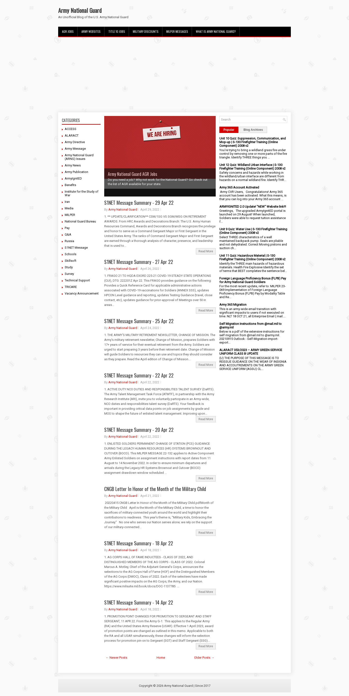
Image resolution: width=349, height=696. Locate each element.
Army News (73, 165)
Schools (70, 254)
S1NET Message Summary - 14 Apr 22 (138, 602)
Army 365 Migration (232, 304)
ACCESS (70, 129)
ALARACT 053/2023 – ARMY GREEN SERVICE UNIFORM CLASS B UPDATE (250, 351)
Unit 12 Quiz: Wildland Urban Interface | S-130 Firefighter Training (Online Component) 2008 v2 (252, 166)
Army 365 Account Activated (239, 187)
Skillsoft (70, 260)
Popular (228, 129)
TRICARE (71, 287)
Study (69, 267)
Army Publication (76, 172)
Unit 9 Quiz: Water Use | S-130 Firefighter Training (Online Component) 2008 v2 (253, 231)
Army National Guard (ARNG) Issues (79, 157)
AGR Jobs (68, 31)
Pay (67, 228)
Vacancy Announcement (82, 293)
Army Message (75, 148)
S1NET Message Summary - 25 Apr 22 (139, 321)
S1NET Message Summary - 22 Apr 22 (139, 375)
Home (161, 657)
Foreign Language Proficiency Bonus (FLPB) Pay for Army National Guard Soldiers (252, 280)
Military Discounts (146, 31)
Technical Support (77, 280)
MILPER (70, 215)
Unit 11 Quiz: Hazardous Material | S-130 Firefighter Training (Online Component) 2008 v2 (252, 257)
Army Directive (75, 142)
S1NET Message (76, 247)
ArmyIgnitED (73, 178)
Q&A (68, 234)
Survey (69, 274)
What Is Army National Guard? (216, 31)
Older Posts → (204, 657)
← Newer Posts (116, 657)
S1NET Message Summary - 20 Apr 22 (139, 429)
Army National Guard (80, 10)
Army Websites (91, 31)
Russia (69, 241)
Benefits (70, 185)
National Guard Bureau (80, 221)
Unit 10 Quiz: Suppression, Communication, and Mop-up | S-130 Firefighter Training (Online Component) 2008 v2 (252, 142)
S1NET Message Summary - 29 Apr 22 (139, 202)
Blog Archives (253, 129)
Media (69, 208)
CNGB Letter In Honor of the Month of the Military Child (155, 488)
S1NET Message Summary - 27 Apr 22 (138, 261)
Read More (205, 251)
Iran (67, 202)
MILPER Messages (177, 31)
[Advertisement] (174, 75)
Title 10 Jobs (116, 31)
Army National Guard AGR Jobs (132, 174)
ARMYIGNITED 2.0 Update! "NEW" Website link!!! (252, 206)
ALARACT (72, 135)
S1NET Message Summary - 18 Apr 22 (138, 543)
